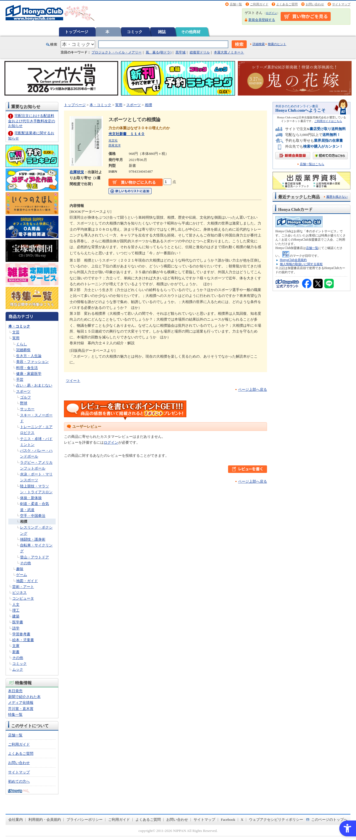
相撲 (23, 521)
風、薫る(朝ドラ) (158, 52)
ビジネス (19, 592)
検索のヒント (277, 44)
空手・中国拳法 (32, 516)
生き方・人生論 (28, 356)
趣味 (19, 569)
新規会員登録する (261, 20)
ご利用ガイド (259, 4)
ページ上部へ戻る (252, 389)
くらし (21, 344)
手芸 (19, 379)
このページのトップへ (329, 819)
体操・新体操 (31, 498)
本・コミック (19, 326)
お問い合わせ (315, 4)
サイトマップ (341, 4)
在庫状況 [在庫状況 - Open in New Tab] (77, 172)
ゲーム (21, 575)
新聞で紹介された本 (24, 697)
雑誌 (162, 32)
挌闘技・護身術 (32, 539)
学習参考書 (21, 634)
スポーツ (23, 391)
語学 (15, 628)
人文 (15, 604)
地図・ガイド (27, 581)
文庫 (15, 646)
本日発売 (15, 691)
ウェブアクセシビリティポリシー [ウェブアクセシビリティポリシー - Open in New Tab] (276, 819)
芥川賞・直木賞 (20, 709)
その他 (25, 563)
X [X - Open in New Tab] (242, 819)
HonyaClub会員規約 (293, 260)
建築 (15, 616)
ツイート (73, 381)
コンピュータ (23, 598)
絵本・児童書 (23, 640)
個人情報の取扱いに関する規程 (301, 264)
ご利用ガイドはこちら (328, 121)
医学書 (17, 622)
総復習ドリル (200, 52)
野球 (23, 403)
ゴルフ (25, 397)
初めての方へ (19, 781)
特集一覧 (15, 714)
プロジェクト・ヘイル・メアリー (117, 52)
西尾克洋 (114, 145)
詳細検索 (259, 44)
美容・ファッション (32, 362)
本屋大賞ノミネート (229, 52)
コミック (134, 32)
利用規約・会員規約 (44, 819)
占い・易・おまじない (34, 385)
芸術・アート (23, 587)
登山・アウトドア (34, 557)
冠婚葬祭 (23, 350)
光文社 (113, 140)
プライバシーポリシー (84, 819)
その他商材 (191, 32)
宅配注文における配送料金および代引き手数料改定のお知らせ (31, 121)
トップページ (76, 32)
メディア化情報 (20, 702)
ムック (17, 669)
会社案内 (15, 819)
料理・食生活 (27, 368)
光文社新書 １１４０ (126, 134)
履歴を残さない (337, 196)
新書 (15, 652)
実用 (15, 338)
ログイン (271, 12)
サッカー (27, 409)
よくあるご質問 (287, 4)
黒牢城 (180, 52)
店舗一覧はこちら (312, 164)
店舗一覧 (236, 4)
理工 (15, 610)
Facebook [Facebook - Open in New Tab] (228, 819)
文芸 (15, 332)
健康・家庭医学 (28, 374)
